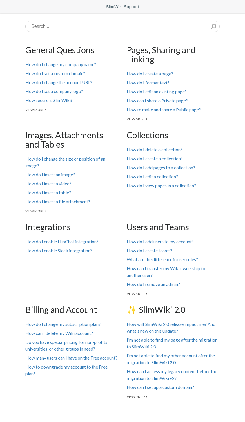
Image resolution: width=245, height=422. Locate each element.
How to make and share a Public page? (164, 109)
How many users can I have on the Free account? (71, 357)
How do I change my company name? (60, 64)
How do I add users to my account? (160, 241)
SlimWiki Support (122, 6)
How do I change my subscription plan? (63, 324)
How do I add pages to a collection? (161, 167)
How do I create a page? (150, 73)
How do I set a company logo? (54, 91)
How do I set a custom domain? (55, 73)
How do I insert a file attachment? (57, 201)
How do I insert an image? (50, 174)
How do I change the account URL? (58, 82)
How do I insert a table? (48, 192)
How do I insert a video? (48, 183)
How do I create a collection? (155, 158)
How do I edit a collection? (152, 176)
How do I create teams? (149, 250)
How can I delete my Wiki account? (59, 333)
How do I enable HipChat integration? (62, 241)
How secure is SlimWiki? (49, 100)
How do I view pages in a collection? (161, 185)
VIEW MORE (35, 110)
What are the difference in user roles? (162, 259)
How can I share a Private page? (157, 100)
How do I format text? (148, 82)
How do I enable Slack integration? (58, 250)
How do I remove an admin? (153, 284)
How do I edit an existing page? (157, 91)
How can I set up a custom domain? (160, 387)
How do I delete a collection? (154, 149)
